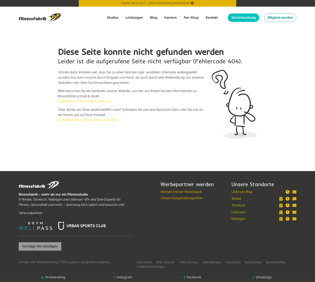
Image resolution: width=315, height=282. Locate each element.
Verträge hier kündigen (40, 246)
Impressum (233, 262)
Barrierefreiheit (275, 262)
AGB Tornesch (165, 262)
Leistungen (134, 17)
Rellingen (238, 219)
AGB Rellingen (211, 262)
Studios (113, 17)
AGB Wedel (144, 262)
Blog (153, 17)
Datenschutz (253, 262)
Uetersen (238, 212)
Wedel (236, 199)
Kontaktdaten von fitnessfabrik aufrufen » (88, 120)
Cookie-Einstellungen (151, 266)
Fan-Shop (191, 17)
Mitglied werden (280, 17)
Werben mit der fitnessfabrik (181, 192)
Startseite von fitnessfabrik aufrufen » (85, 101)
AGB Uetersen (188, 262)
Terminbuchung (243, 17)
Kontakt (212, 17)
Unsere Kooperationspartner (182, 198)
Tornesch (238, 205)
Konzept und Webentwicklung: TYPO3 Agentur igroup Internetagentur (64, 262)
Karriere (170, 17)
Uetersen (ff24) (242, 192)
